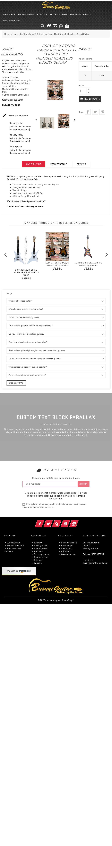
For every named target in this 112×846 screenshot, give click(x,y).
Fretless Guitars (11, 20)
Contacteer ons (41, 557)
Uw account (65, 535)
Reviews (81, 164)
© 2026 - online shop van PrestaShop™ (56, 600)
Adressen (65, 551)
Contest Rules (40, 548)
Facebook (43, 521)
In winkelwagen (90, 99)
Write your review (15, 115)
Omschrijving (33, 164)
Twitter (52, 521)
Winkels (38, 562)
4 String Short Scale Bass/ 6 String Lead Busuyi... (88, 264)
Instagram (77, 521)
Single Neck (75, 14)
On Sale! (87, 14)
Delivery (38, 542)
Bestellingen (67, 545)
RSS (60, 521)
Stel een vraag (15, 383)
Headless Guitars (25, 14)
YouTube (69, 521)
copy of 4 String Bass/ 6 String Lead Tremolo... (57, 264)
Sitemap (38, 559)
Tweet (95, 112)
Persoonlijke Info (69, 542)
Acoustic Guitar (44, 14)
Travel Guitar (60, 14)
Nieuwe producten (15, 545)
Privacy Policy (40, 545)
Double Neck (9, 14)
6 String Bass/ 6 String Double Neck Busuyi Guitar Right (26, 272)
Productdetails (58, 164)
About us (38, 551)
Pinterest (102, 112)
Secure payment (42, 554)
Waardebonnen (68, 554)
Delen (87, 112)
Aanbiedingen (13, 542)
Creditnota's (66, 548)
